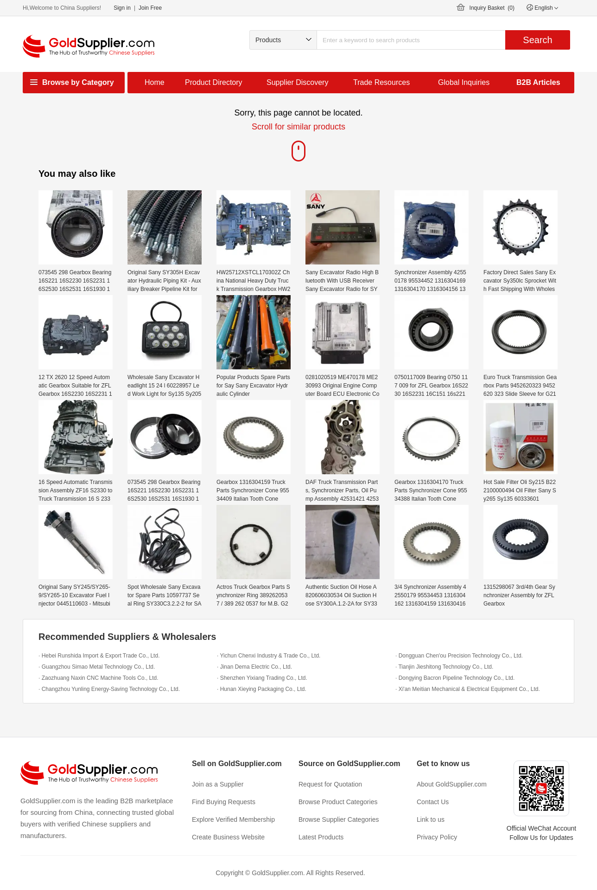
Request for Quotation (330, 784)
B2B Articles (538, 82)
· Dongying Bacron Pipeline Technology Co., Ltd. (454, 678)
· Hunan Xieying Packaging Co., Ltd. (261, 689)
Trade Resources (381, 82)
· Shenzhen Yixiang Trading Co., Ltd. (262, 678)
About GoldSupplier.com (452, 784)
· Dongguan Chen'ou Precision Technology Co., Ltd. (459, 655)
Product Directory (213, 82)
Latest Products (320, 837)
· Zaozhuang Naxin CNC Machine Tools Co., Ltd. (98, 678)
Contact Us (433, 802)
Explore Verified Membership (233, 819)
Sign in (122, 8)
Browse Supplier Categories (338, 819)
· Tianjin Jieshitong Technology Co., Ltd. (444, 667)
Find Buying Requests (223, 802)
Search (537, 40)
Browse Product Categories (337, 802)
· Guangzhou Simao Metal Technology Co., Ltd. (96, 667)
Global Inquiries (463, 82)
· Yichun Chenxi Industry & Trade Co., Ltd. (268, 655)
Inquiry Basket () (492, 8)
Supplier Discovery (297, 82)
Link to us (431, 819)
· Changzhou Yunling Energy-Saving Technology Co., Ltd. (109, 689)
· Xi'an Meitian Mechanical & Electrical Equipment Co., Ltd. (467, 689)
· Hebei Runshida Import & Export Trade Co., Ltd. (98, 655)
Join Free (150, 8)
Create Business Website (228, 837)
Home (155, 82)
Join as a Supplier (217, 784)
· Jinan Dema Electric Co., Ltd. (254, 667)
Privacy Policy (437, 837)
